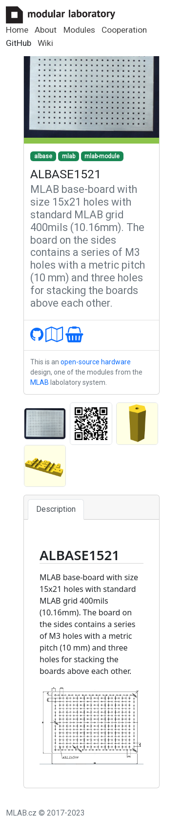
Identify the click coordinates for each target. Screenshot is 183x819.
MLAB (39, 382)
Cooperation (124, 30)
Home (17, 30)
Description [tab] (56, 509)
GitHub (18, 43)
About (46, 30)
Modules (79, 30)
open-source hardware (96, 362)
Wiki (45, 43)
